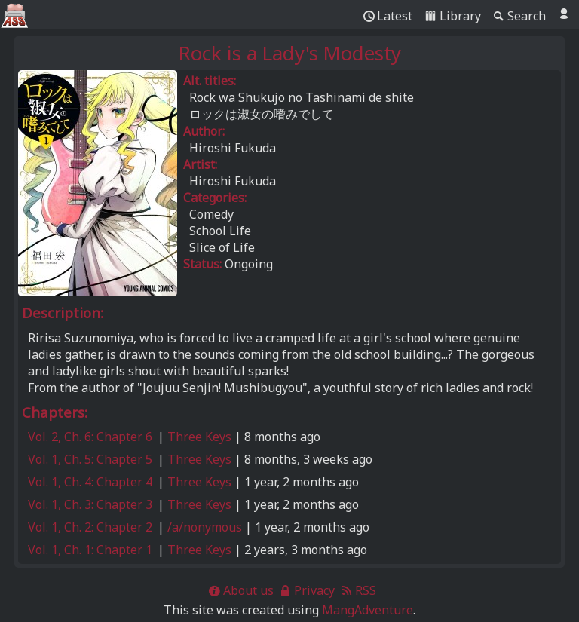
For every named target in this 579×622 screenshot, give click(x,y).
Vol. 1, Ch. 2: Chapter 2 (90, 527)
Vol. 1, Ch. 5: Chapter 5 (90, 459)
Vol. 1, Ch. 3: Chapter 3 (90, 504)
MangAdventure (367, 610)
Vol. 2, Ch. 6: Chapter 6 (90, 436)
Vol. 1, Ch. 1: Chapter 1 (90, 549)
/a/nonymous (204, 527)
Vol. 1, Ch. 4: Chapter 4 (90, 481)
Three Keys (199, 436)
